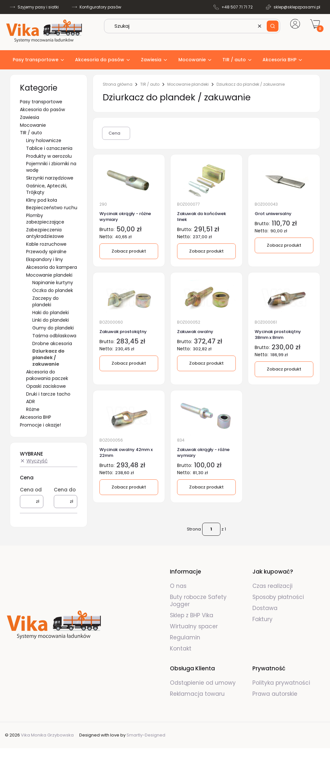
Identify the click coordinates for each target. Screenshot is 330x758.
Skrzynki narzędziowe (49, 178)
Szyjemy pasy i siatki (38, 7)
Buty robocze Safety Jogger (198, 600)
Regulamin (185, 637)
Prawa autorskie (274, 694)
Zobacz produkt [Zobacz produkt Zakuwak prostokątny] (129, 363)
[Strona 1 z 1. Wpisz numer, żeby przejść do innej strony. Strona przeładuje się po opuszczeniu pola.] (211, 529)
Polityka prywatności (281, 683)
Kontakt (180, 648)
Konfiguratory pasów (100, 7)
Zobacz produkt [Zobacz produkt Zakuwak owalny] (206, 363)
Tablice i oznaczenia (49, 148)
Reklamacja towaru (197, 694)
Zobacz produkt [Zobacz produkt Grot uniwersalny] (284, 245)
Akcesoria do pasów (42, 109)
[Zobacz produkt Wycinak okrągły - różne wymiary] (128, 251)
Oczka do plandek (52, 290)
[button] (272, 26)
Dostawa (265, 608)
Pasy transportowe (41, 101)
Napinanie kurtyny (52, 282)
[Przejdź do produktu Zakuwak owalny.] (206, 297)
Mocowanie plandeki (49, 275)
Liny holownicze (43, 140)
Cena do (65, 489)
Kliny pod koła (41, 200)
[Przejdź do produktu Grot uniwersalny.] (284, 179)
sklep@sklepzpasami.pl (297, 7)
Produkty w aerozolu (49, 156)
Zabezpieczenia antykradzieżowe (45, 233)
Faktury (262, 619)
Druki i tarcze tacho (48, 394)
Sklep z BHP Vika (192, 615)
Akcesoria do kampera (51, 267)
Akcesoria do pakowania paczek (47, 375)
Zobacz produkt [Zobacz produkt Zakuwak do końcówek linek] (206, 251)
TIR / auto (31, 132)
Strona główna (117, 84)
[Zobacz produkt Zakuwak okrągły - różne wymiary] (206, 487)
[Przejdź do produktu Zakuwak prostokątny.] (128, 297)
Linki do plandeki (50, 320)
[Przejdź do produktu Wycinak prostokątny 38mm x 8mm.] (284, 297)
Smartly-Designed (146, 735)
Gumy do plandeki (53, 328)
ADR (30, 401)
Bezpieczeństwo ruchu (51, 207)
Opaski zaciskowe (46, 386)
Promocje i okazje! (40, 425)
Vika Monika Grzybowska (47, 735)
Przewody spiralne (46, 251)
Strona (194, 529)
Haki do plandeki (50, 312)
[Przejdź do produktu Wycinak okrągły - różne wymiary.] (128, 179)
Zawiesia (29, 117)
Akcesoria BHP (35, 417)
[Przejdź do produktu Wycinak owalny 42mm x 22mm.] (128, 415)
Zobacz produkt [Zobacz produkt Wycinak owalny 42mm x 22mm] (129, 487)
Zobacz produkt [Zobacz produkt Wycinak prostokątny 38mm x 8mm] (284, 369)
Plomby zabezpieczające (45, 218)
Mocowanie (33, 125)
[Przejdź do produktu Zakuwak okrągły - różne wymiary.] (206, 415)
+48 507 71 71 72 (237, 7)
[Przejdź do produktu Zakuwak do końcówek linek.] (206, 179)
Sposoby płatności (278, 597)
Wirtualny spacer (194, 626)
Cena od (31, 489)
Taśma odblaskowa (54, 335)
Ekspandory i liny (44, 259)
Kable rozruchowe (46, 244)
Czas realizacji (272, 586)
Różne (32, 409)
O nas (178, 586)
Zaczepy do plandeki (45, 301)
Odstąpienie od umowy (203, 683)
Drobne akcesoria (52, 343)
